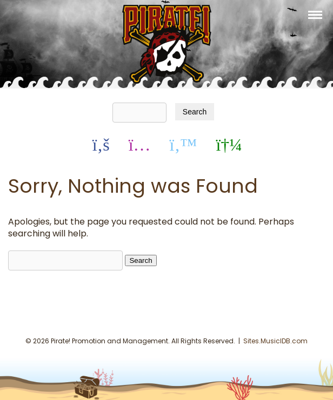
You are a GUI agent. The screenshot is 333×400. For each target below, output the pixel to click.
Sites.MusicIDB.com (275, 340)
